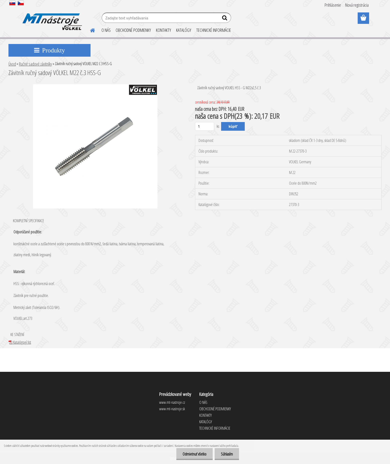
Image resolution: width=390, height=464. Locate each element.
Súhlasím (227, 454)
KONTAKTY (163, 30)
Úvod (12, 64)
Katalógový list (19, 342)
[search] (225, 19)
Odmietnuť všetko (194, 454)
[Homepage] (89, 29)
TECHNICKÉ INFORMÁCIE (213, 30)
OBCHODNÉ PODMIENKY (133, 30)
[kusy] (204, 126)
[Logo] (51, 18)
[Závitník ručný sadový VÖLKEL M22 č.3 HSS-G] (95, 86)
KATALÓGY (183, 30)
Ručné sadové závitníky (35, 64)
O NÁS (106, 30)
